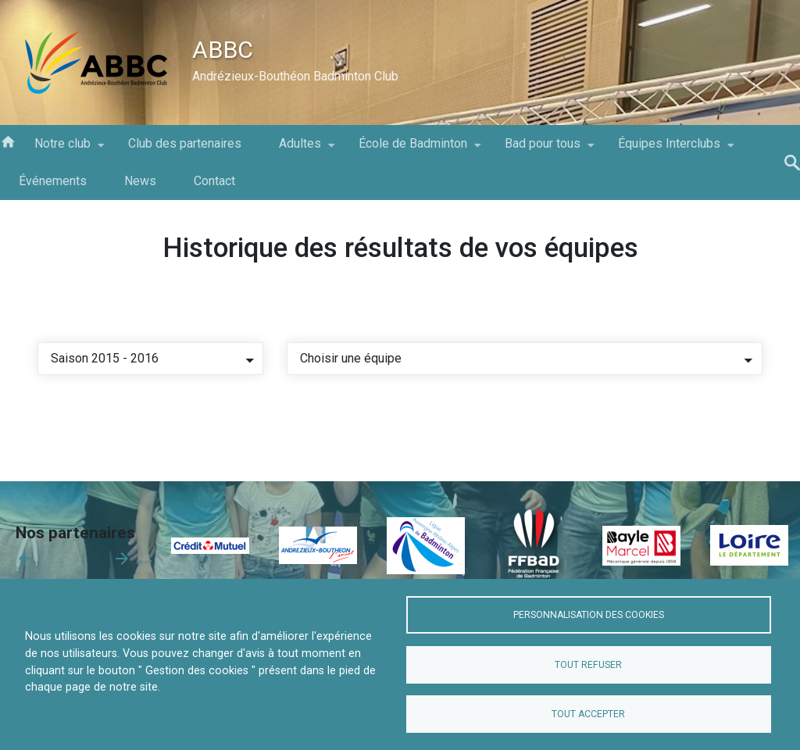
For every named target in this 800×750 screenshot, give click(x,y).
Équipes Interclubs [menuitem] (669, 149)
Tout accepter (588, 714)
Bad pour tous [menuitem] (542, 149)
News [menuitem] (140, 180)
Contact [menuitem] (214, 180)
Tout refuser (588, 664)
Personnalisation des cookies (588, 614)
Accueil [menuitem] (8, 140)
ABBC (222, 49)
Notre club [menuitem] (62, 149)
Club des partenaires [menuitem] (184, 143)
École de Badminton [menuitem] (413, 149)
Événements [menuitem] (53, 180)
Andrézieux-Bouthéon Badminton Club (295, 76)
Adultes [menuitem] (300, 149)
